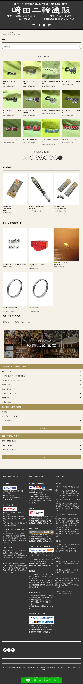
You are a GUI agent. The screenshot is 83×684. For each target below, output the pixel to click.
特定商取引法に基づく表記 (55, 668)
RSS (39, 670)
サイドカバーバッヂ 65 (30, 139)
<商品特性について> (67, 585)
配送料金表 (8, 499)
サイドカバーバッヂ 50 (10, 139)
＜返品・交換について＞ (63, 591)
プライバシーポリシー (72, 668)
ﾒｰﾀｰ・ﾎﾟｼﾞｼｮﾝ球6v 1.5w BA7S (60, 263)
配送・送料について (29, 668)
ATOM (43, 670)
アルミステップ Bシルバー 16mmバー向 (60, 207)
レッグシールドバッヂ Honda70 (51, 82)
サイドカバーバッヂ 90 (69, 139)
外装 (19, 34)
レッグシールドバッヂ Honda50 (71, 111)
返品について (41, 668)
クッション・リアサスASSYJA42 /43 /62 (36, 207)
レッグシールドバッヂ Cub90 (51, 110)
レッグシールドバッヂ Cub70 (71, 81)
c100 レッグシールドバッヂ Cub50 (32, 82)
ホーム (4, 34)
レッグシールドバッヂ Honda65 (12, 111)
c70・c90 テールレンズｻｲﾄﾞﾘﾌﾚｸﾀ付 (37, 265)
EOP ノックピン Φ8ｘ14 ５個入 (14, 264)
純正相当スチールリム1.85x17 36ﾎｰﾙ (10, 308)
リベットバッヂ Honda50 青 (50, 140)
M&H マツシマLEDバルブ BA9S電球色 (7, 208)
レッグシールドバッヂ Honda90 (31, 111)
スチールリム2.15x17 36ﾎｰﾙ (34, 308)
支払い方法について (15, 668)
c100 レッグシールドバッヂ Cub (12, 82)
